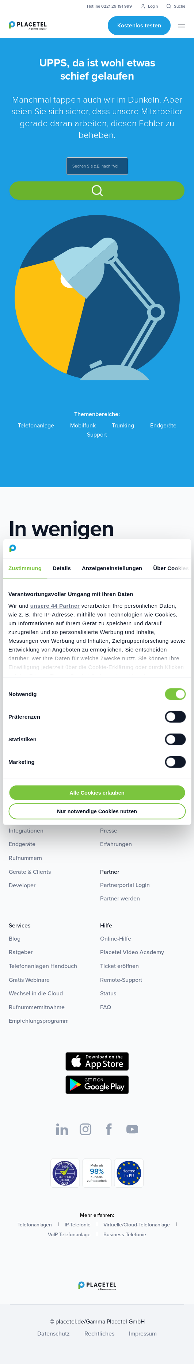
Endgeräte (163, 425)
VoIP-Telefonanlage (69, 1234)
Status (108, 993)
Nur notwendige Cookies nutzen (97, 811)
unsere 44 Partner (55, 605)
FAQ (105, 1007)
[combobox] (97, 166)
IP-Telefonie (78, 1224)
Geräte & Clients (30, 872)
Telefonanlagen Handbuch (43, 966)
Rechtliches (99, 1333)
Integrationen (26, 830)
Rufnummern (25, 858)
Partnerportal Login (125, 885)
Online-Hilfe (115, 938)
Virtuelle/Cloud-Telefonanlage (136, 1224)
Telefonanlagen (35, 1224)
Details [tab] (62, 568)
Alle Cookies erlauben (96, 793)
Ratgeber (21, 952)
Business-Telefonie (124, 1234)
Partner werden (120, 898)
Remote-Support (121, 980)
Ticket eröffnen (119, 966)
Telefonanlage (36, 425)
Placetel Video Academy (132, 952)
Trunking (123, 425)
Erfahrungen (116, 844)
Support (97, 434)
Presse (108, 830)
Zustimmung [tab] (25, 568)
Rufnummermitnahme (37, 1007)
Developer (22, 885)
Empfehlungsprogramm (39, 1021)
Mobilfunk (83, 425)
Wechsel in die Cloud (36, 993)
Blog (14, 938)
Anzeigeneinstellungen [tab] (112, 568)
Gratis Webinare (29, 980)
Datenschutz (53, 1333)
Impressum (143, 1333)
